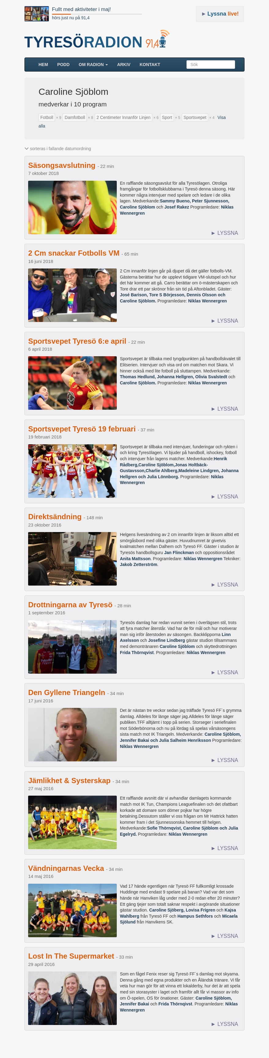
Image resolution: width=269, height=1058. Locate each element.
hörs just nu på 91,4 (71, 17)
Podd (63, 64)
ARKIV (124, 64)
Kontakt (150, 64)
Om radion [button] (93, 64)
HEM (46, 64)
